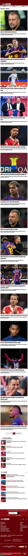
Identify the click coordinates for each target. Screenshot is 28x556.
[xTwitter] (26, 519)
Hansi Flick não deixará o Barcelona (8, 32)
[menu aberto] (1, 4)
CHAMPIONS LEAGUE (3, 526)
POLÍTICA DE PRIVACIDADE (12, 535)
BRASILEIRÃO (2, 522)
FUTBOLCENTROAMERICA (24, 527)
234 (18, 433)
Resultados (14, 6)
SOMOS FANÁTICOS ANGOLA (4, 529)
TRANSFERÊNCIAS (3, 523)
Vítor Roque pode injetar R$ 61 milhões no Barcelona (12, 370)
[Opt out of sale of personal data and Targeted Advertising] (1, 554)
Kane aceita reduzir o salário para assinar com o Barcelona (13, 315)
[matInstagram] (23, 519)
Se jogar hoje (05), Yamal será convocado (9, 202)
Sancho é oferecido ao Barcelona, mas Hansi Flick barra (13, 147)
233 (16, 433)
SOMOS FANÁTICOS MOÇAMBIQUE (5, 531)
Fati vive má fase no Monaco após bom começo (10, 342)
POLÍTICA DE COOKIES (19, 535)
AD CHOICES (9, 536)
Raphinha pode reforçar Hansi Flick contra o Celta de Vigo (13, 426)
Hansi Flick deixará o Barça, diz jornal (9, 229)
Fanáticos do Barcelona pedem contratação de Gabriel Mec (13, 174)
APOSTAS (21, 531)
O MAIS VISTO (23, 6)
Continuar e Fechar (24, 554)
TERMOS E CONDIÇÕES (3, 535)
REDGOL (21, 529)
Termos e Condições (18, 515)
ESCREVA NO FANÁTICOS (23, 526)
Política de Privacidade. (8, 554)
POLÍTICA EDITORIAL (3, 536)
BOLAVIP (21, 528)
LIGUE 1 (1, 524)
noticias (5, 6)
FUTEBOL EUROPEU (3, 527)
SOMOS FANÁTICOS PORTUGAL (4, 528)
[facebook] (20, 519)
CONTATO (21, 524)
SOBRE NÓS (21, 522)
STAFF (21, 523)
